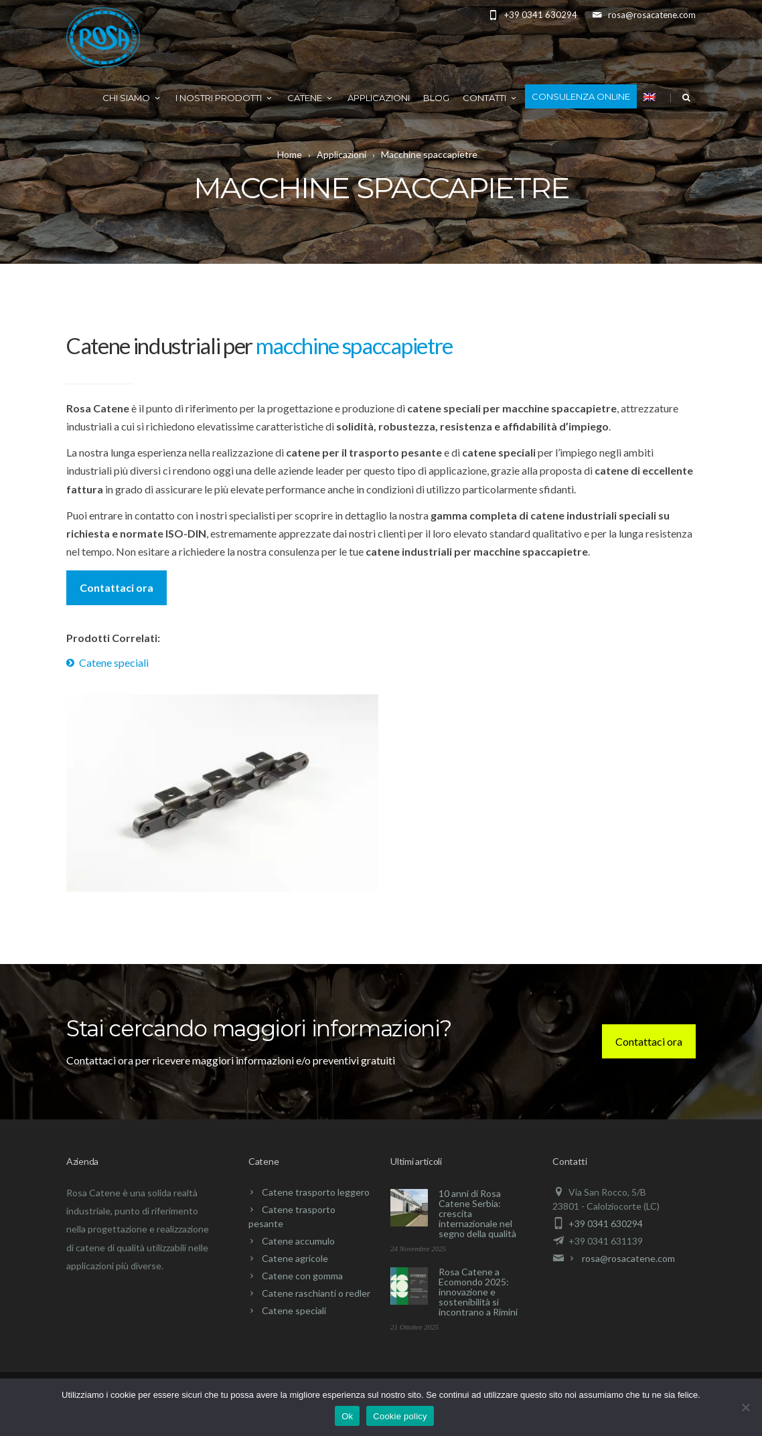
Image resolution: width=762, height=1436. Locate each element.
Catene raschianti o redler (316, 1293)
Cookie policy (400, 1416)
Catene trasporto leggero (316, 1192)
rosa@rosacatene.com (628, 1258)
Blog (436, 97)
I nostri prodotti (224, 97)
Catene (310, 97)
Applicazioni (379, 97)
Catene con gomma (302, 1275)
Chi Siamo (132, 97)
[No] (745, 1407)
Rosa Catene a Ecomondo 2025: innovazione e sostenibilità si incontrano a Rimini (478, 1292)
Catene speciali (114, 662)
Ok (347, 1416)
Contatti (490, 97)
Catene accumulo (298, 1241)
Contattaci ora (116, 587)
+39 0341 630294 (605, 1223)
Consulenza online (581, 96)
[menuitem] (649, 96)
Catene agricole (295, 1258)
